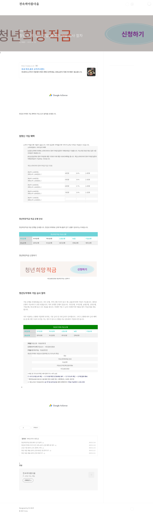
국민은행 (23, 238)
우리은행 (39, 331)
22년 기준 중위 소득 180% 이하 (31, 448)
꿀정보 (24, 439)
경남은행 (27, 335)
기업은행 (88, 238)
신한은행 (62, 238)
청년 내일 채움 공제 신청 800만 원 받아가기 (35, 450)
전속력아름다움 (29, 4)
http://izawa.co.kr (27, 66)
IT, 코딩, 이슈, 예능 (29, 476)
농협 (73, 238)
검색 (127, 4)
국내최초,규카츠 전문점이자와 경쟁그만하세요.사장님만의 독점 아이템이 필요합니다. (51, 72)
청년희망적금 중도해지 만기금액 (31, 442)
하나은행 (52, 331)
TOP (132, 509)
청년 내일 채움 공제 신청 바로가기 (32, 453)
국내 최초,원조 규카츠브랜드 (33, 69)
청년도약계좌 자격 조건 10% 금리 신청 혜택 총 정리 (37, 445)
